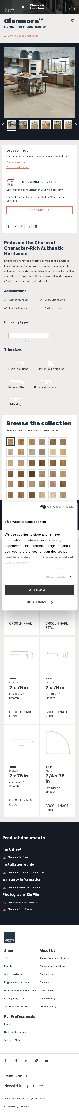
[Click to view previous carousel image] (3, 125)
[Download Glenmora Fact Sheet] (39, 857)
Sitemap (25, 1106)
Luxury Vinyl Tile (14, 998)
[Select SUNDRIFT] (64, 473)
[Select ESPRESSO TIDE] (53, 463)
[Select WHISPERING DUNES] (11, 463)
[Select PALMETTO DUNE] (32, 463)
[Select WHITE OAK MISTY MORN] (32, 452)
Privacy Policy (48, 1006)
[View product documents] (39, 36)
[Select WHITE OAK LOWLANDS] (11, 452)
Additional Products (16, 1006)
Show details (56, 577)
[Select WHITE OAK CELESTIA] (43, 441)
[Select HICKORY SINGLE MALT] (22, 441)
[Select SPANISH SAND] (22, 484)
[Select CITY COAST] (22, 473)
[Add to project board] (71, 20)
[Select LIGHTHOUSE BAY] (43, 452)
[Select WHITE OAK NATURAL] (22, 452)
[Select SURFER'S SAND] (43, 473)
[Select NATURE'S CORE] (64, 495)
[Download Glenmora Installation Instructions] (39, 872)
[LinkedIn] (29, 226)
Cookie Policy (47, 998)
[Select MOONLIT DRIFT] (64, 463)
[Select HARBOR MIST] (53, 452)
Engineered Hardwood (17, 982)
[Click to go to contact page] (39, 162)
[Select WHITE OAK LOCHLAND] (64, 441)
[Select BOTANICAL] (22, 495)
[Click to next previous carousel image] (76, 125)
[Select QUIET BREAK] (32, 473)
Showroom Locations (52, 966)
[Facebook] (8, 226)
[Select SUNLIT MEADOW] (64, 484)
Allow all (39, 590)
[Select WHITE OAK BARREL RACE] (32, 441)
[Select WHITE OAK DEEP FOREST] (53, 441)
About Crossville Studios (55, 958)
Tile (6, 958)
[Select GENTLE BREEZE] (43, 484)
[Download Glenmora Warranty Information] (39, 887)
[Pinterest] (22, 226)
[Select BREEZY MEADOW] (53, 495)
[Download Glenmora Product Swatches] (39, 902)
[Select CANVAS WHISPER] (53, 484)
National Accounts (15, 1032)
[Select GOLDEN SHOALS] (22, 463)
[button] (42, 7)
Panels (8, 966)
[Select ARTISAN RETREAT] (32, 484)
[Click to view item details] (21, 680)
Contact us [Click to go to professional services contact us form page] (39, 210)
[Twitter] (15, 226)
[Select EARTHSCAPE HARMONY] (43, 495)
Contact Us (46, 974)
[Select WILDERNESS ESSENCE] (11, 495)
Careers (44, 982)
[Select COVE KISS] (11, 484)
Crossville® (47, 990)
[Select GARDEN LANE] (32, 495)
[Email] (35, 226)
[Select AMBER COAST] (43, 463)
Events (8, 1024)
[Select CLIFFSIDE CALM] (53, 473)
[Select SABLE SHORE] (64, 452)
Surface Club (12, 1040)
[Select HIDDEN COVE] (11, 473)
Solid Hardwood (14, 974)
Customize (40, 602)
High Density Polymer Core (20, 990)
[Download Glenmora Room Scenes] (39, 909)
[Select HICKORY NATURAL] (11, 441)
